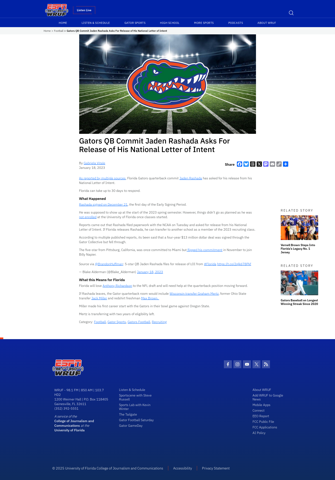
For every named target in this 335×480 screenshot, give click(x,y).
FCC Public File (263, 421)
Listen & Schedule (96, 23)
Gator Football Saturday (136, 420)
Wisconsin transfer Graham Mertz (194, 293)
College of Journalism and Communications (74, 423)
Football (58, 30)
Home (63, 23)
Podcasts (235, 23)
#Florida (210, 264)
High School (170, 23)
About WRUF (266, 23)
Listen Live (84, 10)
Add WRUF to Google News (268, 397)
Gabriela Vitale (94, 163)
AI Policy (259, 433)
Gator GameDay (131, 425)
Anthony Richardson (117, 285)
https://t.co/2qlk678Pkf (234, 264)
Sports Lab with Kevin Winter (134, 407)
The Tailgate (128, 414)
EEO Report (261, 416)
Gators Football (139, 322)
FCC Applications (265, 427)
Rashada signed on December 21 (103, 204)
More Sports (204, 23)
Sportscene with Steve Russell (135, 397)
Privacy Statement (216, 468)
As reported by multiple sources (102, 178)
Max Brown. (150, 298)
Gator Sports (135, 23)
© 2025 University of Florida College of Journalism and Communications (107, 468)
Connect (259, 410)
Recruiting (159, 322)
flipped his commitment (204, 250)
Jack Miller (99, 298)
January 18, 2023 (150, 272)
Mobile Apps (261, 405)
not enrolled (87, 217)
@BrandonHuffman (109, 264)
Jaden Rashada (190, 178)
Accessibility (182, 468)
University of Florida (69, 430)
